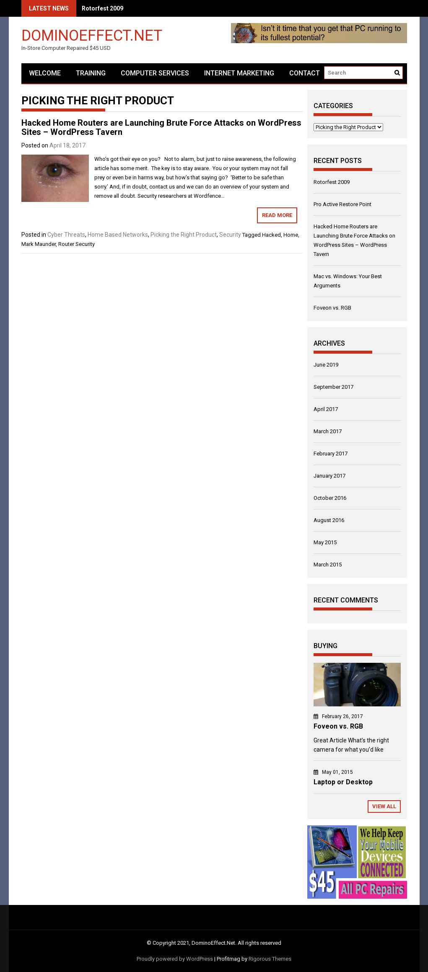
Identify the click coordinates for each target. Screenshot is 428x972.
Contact (304, 73)
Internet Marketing (239, 73)
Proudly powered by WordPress (175, 959)
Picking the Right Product (183, 234)
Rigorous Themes (270, 959)
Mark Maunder (38, 244)
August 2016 (329, 520)
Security (230, 234)
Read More (277, 215)
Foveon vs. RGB (332, 308)
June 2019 (326, 365)
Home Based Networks (118, 234)
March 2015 (328, 564)
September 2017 (333, 387)
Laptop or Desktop (343, 782)
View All (384, 806)
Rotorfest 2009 (102, 8)
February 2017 (331, 453)
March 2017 (328, 431)
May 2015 (325, 542)
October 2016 (330, 498)
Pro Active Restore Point (342, 204)
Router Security (76, 244)
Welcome (45, 73)
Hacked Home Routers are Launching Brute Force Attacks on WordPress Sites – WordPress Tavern (161, 127)
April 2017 (326, 409)
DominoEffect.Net (91, 35)
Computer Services (155, 73)
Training (91, 73)
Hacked (271, 235)
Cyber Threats (66, 234)
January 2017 (329, 476)
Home (290, 235)
